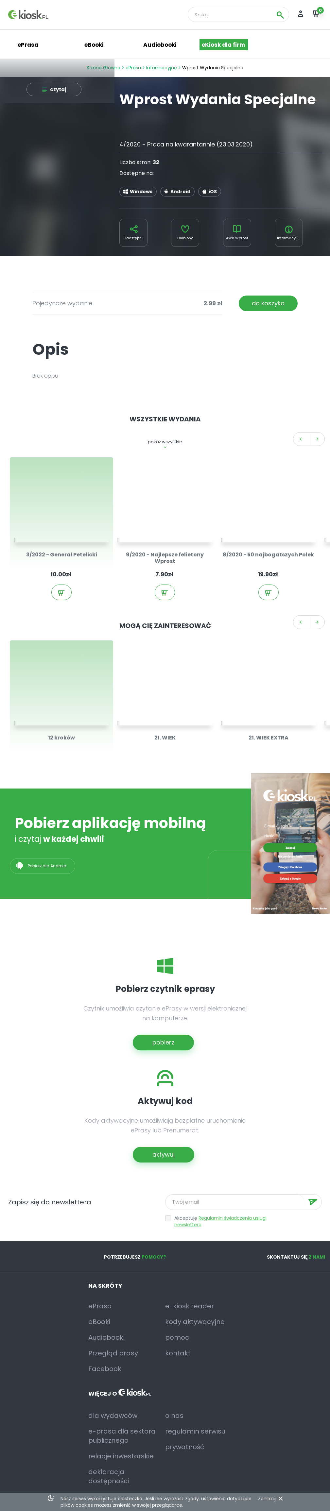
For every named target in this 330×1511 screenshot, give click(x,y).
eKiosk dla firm (223, 45)
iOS (213, 191)
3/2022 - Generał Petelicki (61, 554)
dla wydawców (112, 1415)
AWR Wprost (237, 238)
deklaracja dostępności (108, 1476)
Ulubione (185, 238)
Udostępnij (134, 238)
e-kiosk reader (189, 1306)
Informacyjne (161, 67)
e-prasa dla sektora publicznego (122, 1436)
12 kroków (61, 737)
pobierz (163, 1042)
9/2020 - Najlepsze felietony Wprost (165, 558)
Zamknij (267, 1498)
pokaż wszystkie (165, 442)
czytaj (58, 89)
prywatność (184, 1447)
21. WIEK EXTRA (268, 737)
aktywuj (163, 1154)
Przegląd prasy (113, 1353)
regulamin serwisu (195, 1431)
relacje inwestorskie (121, 1456)
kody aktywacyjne (195, 1321)
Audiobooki (160, 45)
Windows (141, 191)
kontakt (178, 1353)
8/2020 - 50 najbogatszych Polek (268, 554)
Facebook (104, 1368)
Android (180, 191)
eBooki (94, 45)
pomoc (177, 1337)
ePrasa (133, 67)
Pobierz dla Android (47, 866)
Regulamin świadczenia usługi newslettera (220, 1221)
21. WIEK (165, 737)
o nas (174, 1415)
